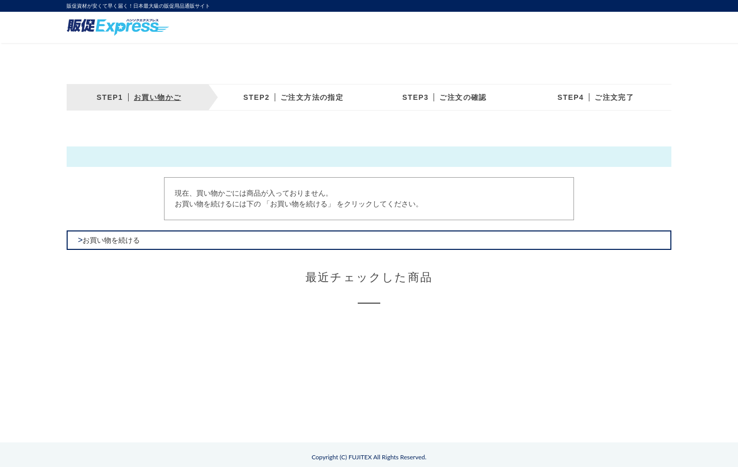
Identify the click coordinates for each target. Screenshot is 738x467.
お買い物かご (157, 97)
